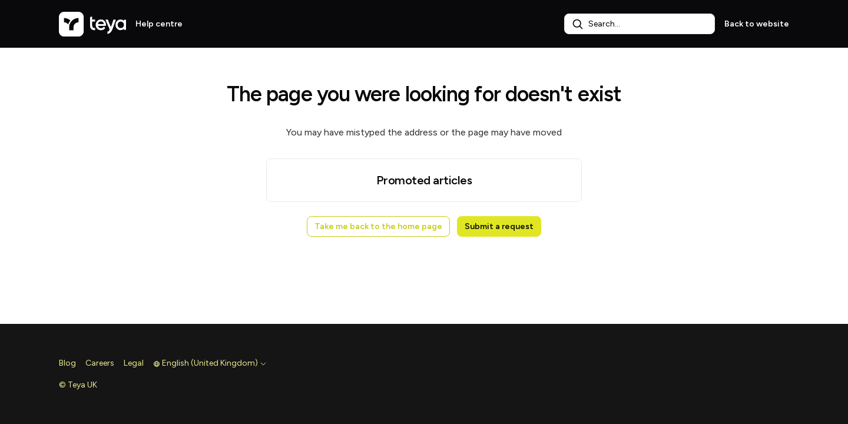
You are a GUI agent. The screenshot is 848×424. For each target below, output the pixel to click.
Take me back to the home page (378, 226)
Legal (134, 363)
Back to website (756, 24)
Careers (99, 363)
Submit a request (499, 226)
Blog (67, 363)
